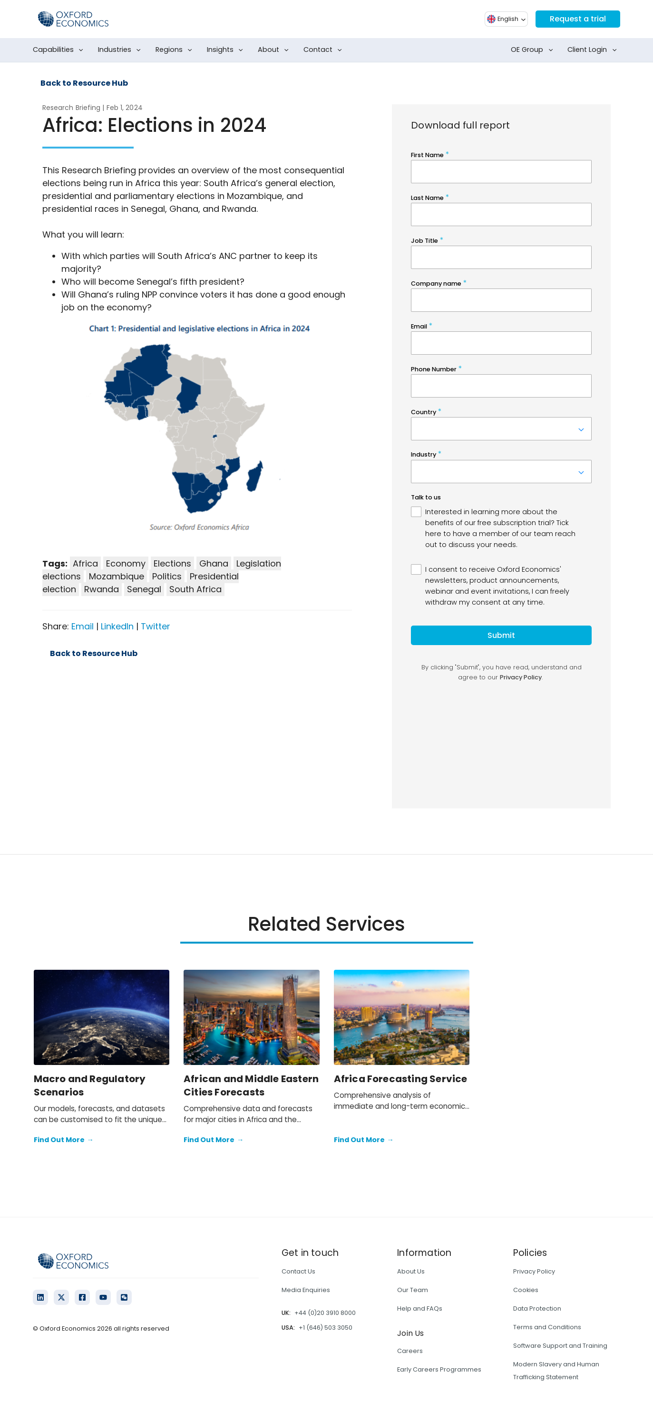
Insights (227, 50)
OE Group (533, 50)
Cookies (525, 1290)
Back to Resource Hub (84, 83)
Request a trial (578, 18)
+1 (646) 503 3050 (325, 1327)
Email (82, 626)
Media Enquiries (306, 1290)
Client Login (593, 50)
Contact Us (298, 1271)
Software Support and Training (560, 1346)
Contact (324, 50)
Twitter (155, 626)
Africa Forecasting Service (401, 1078)
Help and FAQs (419, 1308)
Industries (121, 50)
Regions (176, 50)
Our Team (412, 1290)
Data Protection (537, 1308)
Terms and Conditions (547, 1327)
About (275, 50)
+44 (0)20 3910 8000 (325, 1313)
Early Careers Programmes (439, 1369)
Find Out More (64, 1140)
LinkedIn (117, 626)
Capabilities (60, 50)
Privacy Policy (534, 1271)
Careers (410, 1351)
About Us (411, 1271)
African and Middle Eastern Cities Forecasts (251, 1085)
